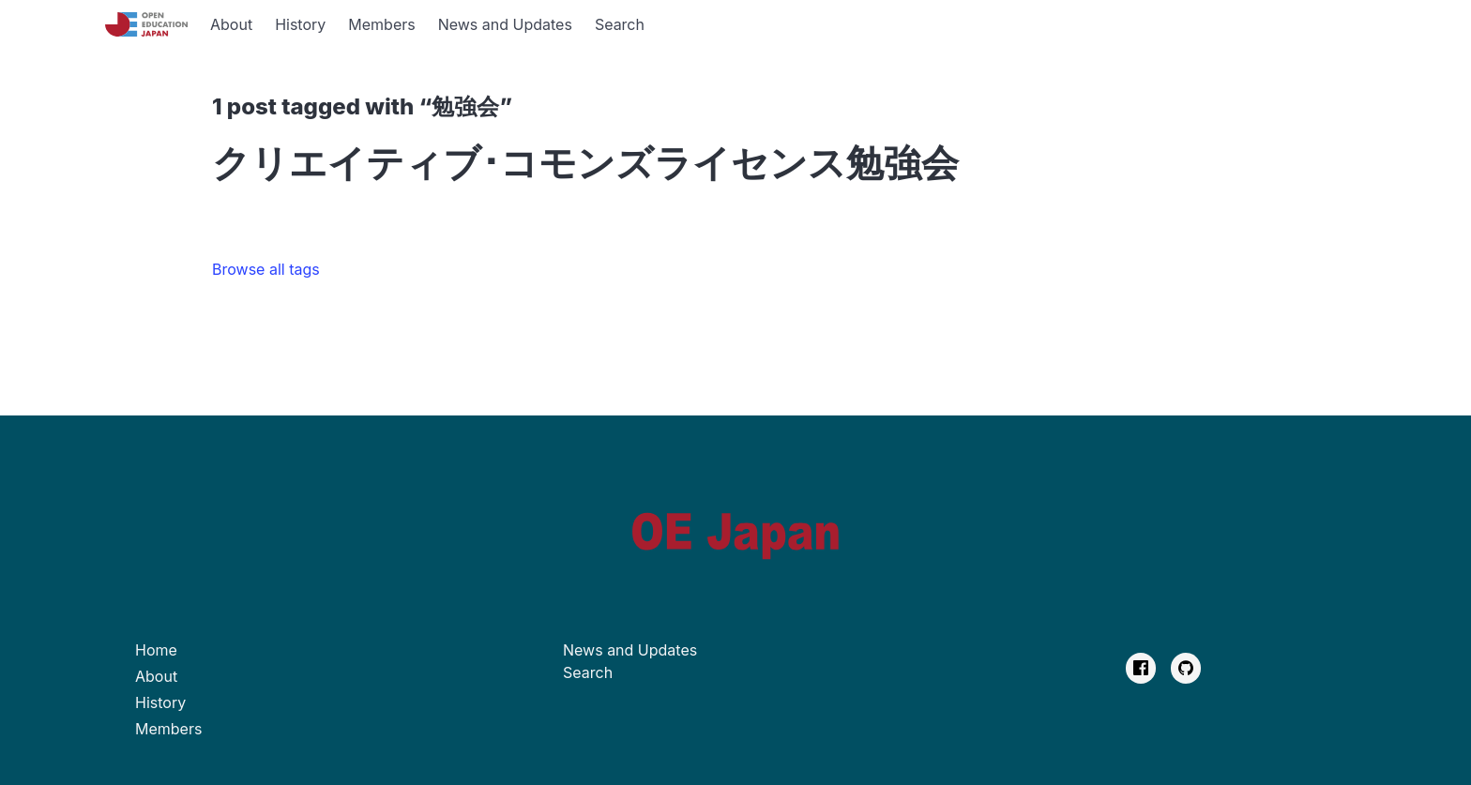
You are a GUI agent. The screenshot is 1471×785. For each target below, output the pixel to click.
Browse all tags (266, 269)
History (300, 24)
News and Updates (505, 24)
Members (381, 24)
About (231, 24)
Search (620, 24)
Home (156, 650)
